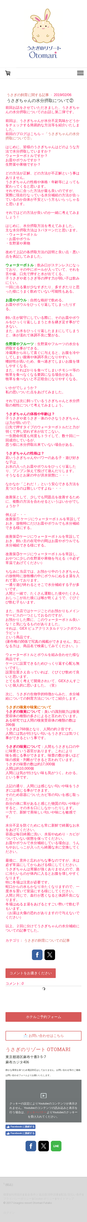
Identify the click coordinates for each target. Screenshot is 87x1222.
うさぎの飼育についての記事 (47, 940)
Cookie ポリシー (44, 1198)
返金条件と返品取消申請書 (41, 1194)
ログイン (9, 1212)
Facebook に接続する (20, 1127)
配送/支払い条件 (71, 1194)
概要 (6, 1194)
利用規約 (16, 1194)
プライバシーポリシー (17, 1198)
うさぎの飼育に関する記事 (28, 95)
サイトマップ (65, 1198)
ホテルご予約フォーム (43, 1017)
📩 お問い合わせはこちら (43, 1036)
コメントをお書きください (30, 973)
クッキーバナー (37, 1112)
